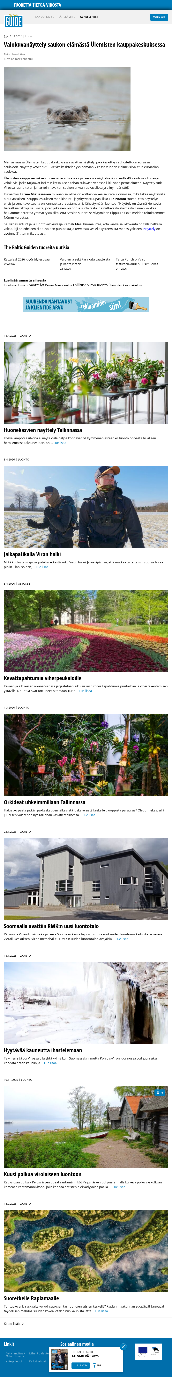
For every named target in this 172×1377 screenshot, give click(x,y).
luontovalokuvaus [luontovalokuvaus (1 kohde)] (16, 285)
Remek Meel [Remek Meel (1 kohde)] (53, 285)
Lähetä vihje (67, 16)
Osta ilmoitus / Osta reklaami (15, 1355)
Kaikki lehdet (88, 16)
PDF (99, 1365)
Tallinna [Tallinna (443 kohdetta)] (79, 285)
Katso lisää (12, 1324)
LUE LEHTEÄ (80, 1365)
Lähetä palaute (39, 1353)
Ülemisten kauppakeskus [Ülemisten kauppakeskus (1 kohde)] (125, 285)
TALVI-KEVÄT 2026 (85, 1356)
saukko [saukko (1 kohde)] (67, 285)
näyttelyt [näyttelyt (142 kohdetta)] (36, 285)
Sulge (123, 1346)
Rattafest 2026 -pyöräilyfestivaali (27, 259)
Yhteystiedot (14, 1361)
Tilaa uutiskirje (44, 16)
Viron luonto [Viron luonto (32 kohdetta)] (97, 285)
